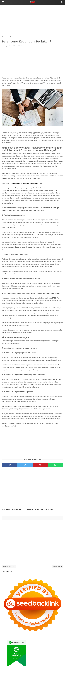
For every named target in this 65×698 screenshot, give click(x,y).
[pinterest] (40, 465)
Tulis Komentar (22, 46)
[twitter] (24, 465)
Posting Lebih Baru (8, 566)
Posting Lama (57, 566)
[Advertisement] (32, 20)
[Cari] (62, 3)
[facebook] (9, 465)
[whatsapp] (55, 465)
